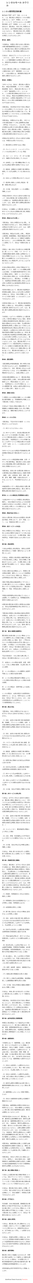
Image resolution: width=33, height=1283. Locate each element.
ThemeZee (24, 1279)
